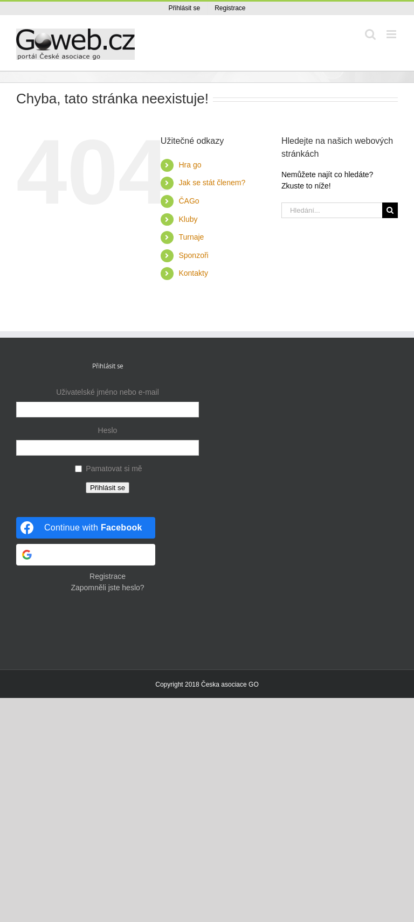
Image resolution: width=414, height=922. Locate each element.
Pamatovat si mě (114, 468)
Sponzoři (193, 255)
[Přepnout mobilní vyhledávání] (370, 34)
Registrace (107, 576)
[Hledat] (390, 210)
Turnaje (191, 237)
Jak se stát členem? (211, 182)
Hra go (189, 164)
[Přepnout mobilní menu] (392, 34)
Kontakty (193, 273)
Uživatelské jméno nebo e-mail (107, 392)
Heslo (108, 430)
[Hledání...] (331, 210)
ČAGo (188, 201)
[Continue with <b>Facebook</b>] (85, 528)
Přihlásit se (107, 488)
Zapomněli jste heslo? (107, 587)
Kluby (187, 219)
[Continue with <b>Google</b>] (85, 554)
